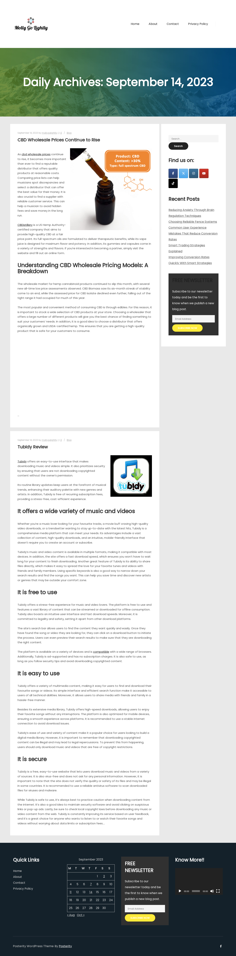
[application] (199, 881)
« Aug (71, 915)
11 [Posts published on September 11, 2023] (71, 892)
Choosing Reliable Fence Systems (193, 222)
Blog (69, 132)
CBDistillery (25, 225)
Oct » (80, 915)
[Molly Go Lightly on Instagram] (193, 173)
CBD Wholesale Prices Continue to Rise (59, 140)
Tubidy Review (33, 447)
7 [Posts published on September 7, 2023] (91, 884)
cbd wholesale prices (36, 154)
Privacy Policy (23, 888)
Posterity (65, 946)
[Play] (180, 891)
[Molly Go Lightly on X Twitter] (183, 173)
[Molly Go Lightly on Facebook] (173, 173)
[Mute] (212, 891)
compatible (101, 652)
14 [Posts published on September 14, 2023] (90, 892)
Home (17, 871)
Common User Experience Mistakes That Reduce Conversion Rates (193, 233)
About (17, 877)
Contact (19, 883)
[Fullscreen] (218, 891)
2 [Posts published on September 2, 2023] (104, 876)
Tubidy (22, 461)
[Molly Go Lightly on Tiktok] (173, 183)
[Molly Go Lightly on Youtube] (204, 173)
